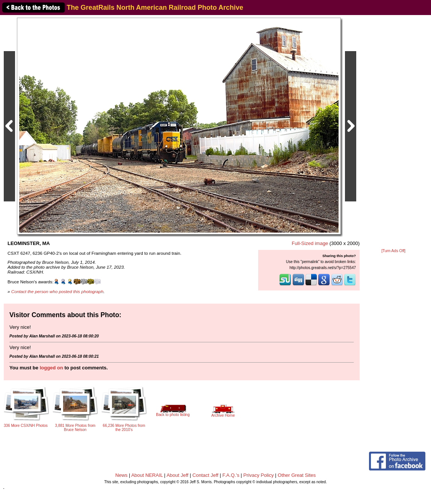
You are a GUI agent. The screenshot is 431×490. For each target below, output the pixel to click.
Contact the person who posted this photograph (57, 291)
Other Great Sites (297, 475)
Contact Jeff (205, 475)
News (121, 475)
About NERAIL (147, 475)
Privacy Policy (258, 475)
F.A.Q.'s (230, 475)
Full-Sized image (310, 243)
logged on (51, 368)
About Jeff (177, 475)
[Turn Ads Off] (393, 251)
